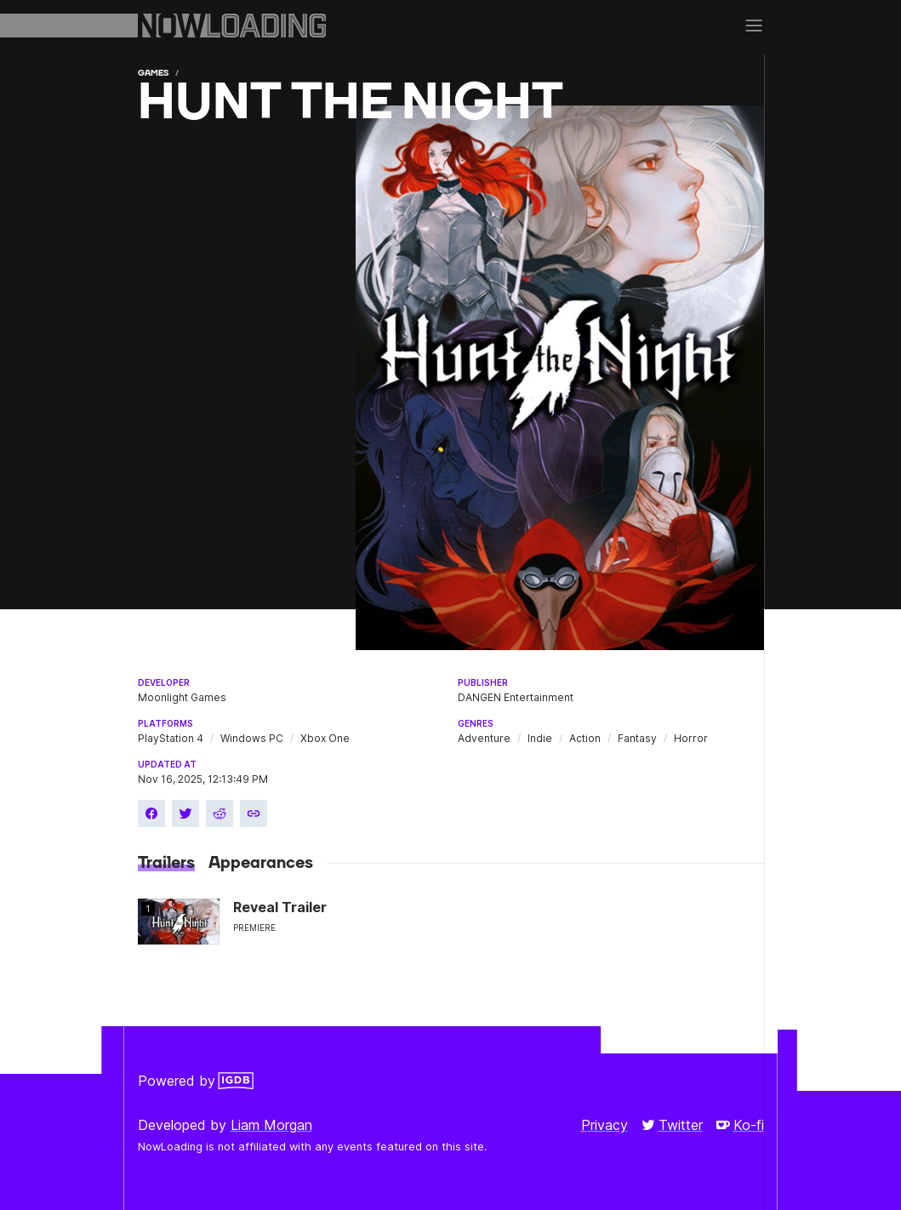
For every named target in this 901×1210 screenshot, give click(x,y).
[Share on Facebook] (151, 813)
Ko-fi (740, 1124)
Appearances (260, 862)
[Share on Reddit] (219, 813)
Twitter (672, 1124)
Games (153, 72)
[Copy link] (253, 813)
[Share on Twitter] (185, 813)
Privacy (604, 1124)
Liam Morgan (271, 1124)
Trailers (166, 862)
